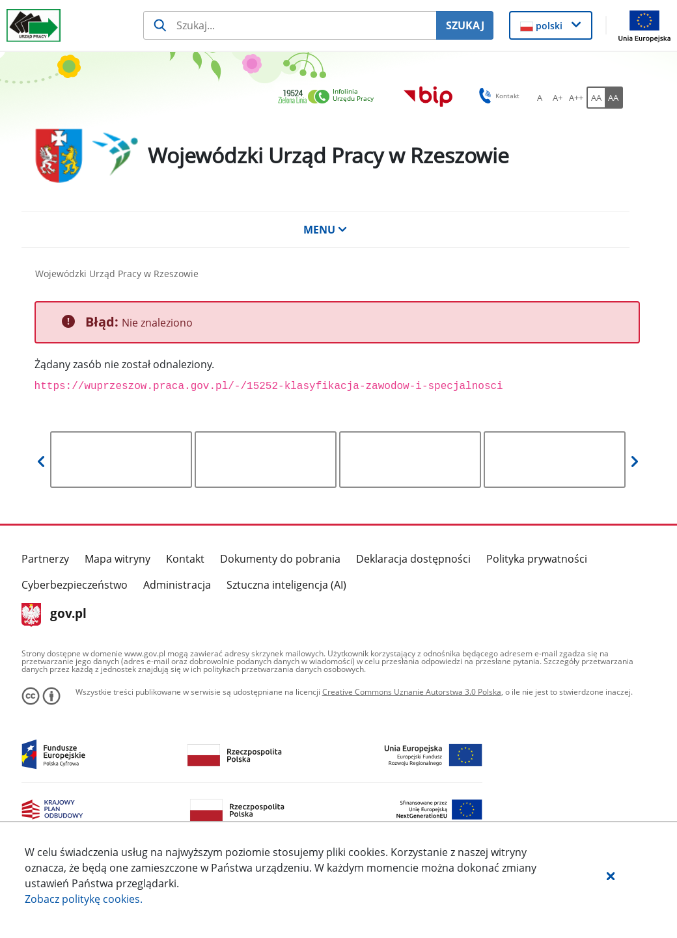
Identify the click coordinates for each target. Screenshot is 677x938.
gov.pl (54, 614)
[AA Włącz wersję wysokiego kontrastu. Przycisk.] (614, 98)
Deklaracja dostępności (413, 559)
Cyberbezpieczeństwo (74, 585)
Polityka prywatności (536, 559)
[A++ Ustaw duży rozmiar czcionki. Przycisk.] (576, 97)
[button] (610, 875)
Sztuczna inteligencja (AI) (286, 585)
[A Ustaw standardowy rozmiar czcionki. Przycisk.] (539, 97)
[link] (329, 97)
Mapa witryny (117, 559)
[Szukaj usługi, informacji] (289, 25)
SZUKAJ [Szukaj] (465, 25)
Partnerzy (45, 559)
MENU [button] (325, 229)
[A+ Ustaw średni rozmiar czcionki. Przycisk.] (558, 97)
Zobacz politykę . (84, 899)
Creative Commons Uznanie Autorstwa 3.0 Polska (411, 691)
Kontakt (185, 559)
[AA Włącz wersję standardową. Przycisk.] (596, 98)
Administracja (177, 585)
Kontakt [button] (497, 95)
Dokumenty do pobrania (280, 559)
